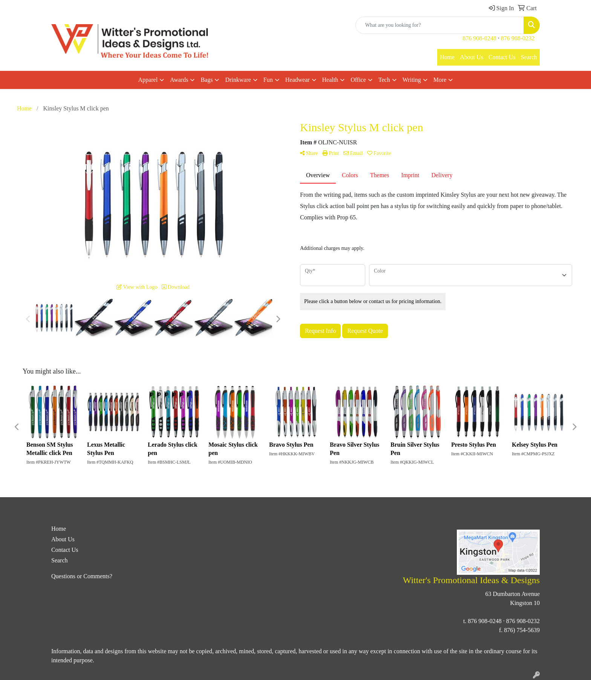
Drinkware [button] (238, 80)
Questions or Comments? (81, 576)
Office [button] (358, 80)
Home (447, 57)
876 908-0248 (479, 38)
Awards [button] (179, 80)
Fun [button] (268, 80)
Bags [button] (207, 80)
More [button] (440, 80)
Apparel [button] (148, 80)
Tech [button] (384, 80)
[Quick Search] (439, 25)
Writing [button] (412, 80)
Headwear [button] (297, 80)
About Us (471, 57)
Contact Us (502, 57)
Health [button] (330, 80)
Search (529, 57)
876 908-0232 (517, 38)
